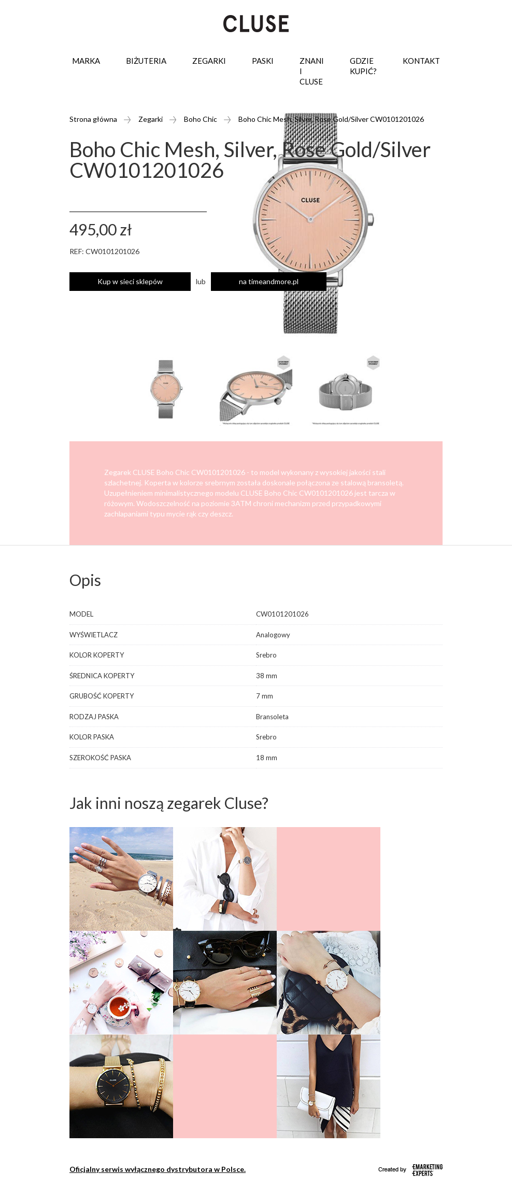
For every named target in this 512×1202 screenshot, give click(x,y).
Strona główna (93, 119)
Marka (86, 60)
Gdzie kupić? (363, 66)
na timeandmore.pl (268, 281)
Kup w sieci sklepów (130, 281)
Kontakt (421, 60)
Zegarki (209, 60)
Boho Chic (200, 119)
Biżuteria (146, 60)
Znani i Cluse (312, 71)
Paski (263, 60)
